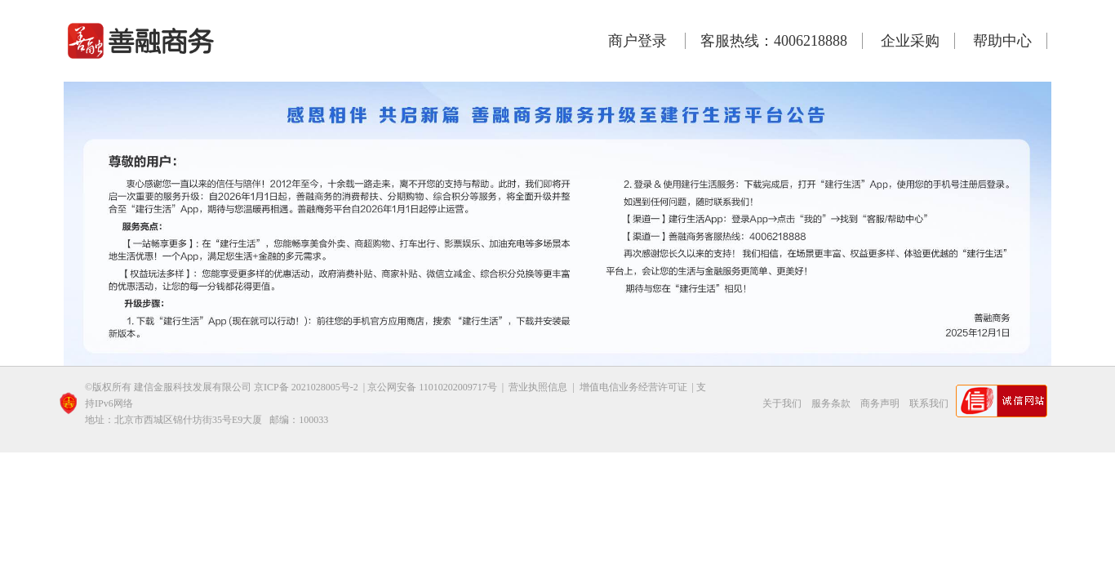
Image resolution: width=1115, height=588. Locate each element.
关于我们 (782, 403)
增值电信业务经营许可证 (633, 387)
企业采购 (910, 41)
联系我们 (928, 403)
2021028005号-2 (324, 387)
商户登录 (637, 41)
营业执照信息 (539, 387)
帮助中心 (1002, 41)
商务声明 (880, 403)
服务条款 (831, 403)
